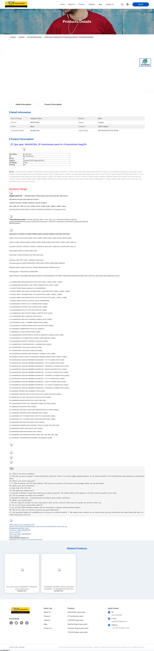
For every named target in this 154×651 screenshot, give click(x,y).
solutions (92, 4)
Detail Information (23, 104)
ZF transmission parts (34, 37)
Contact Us (48, 628)
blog (100, 4)
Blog (45, 624)
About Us (47, 612)
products (82, 4)
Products (21, 37)
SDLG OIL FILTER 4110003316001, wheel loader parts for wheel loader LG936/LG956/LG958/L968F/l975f (21, 588)
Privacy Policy (13, 647)
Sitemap (21, 647)
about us (71, 4)
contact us (110, 4)
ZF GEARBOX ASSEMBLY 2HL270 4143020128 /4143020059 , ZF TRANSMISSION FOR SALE (58, 588)
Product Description (53, 104)
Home (62, 4)
